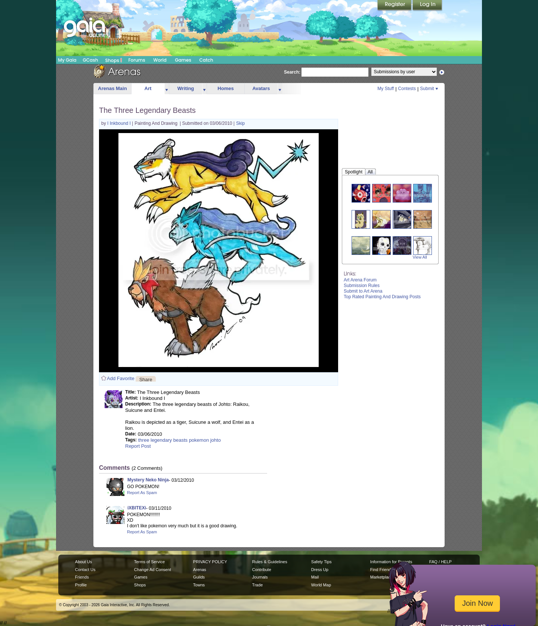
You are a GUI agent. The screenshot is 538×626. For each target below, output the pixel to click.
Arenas (199, 569)
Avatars (261, 88)
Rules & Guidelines (269, 561)
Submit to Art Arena (363, 291)
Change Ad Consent (152, 569)
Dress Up (319, 569)
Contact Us (85, 569)
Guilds (199, 577)
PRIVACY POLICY (210, 561)
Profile (81, 585)
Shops (113, 60)
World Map (321, 585)
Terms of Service (149, 561)
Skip (240, 123)
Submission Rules (362, 285)
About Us (83, 561)
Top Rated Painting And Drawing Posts (382, 296)
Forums (136, 60)
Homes (225, 88)
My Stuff (385, 88)
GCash (90, 60)
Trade (257, 585)
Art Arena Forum (360, 280)
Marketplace (381, 577)
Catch (206, 60)
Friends (82, 577)
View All (420, 257)
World (160, 60)
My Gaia (67, 60)
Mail (315, 577)
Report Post (138, 446)
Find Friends (381, 569)
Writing (185, 88)
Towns (199, 585)
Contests (407, 88)
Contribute (261, 569)
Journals (260, 577)
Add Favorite (120, 378)
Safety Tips (321, 561)
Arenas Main (112, 88)
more (166, 88)
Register (394, 5)
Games (183, 60)
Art (148, 88)
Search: (292, 72)
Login (427, 5)
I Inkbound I (119, 123)
